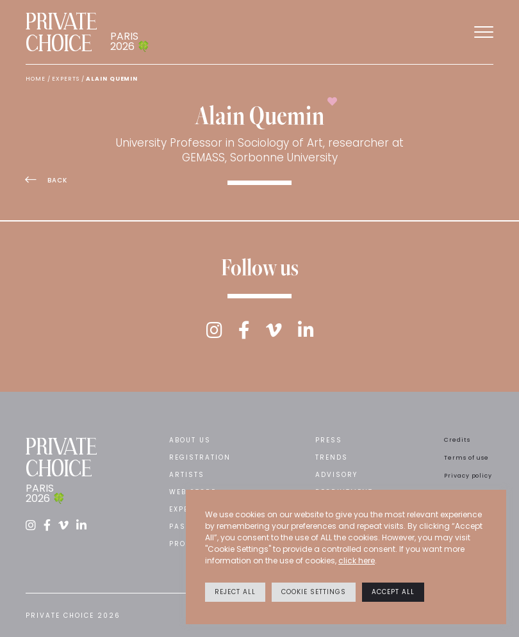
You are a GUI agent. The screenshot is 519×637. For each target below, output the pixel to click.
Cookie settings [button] (313, 592)
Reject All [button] (235, 592)
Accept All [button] (393, 592)
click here (356, 560)
